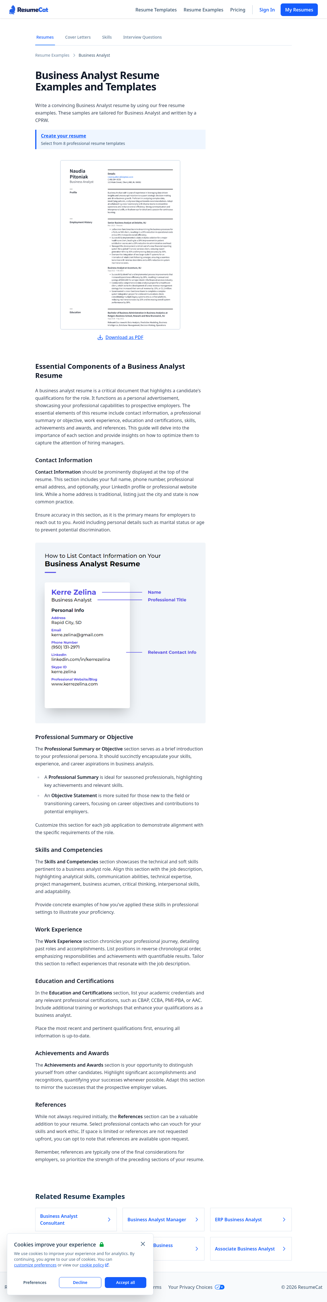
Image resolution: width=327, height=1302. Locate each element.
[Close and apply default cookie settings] (143, 1244)
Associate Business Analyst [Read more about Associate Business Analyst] (251, 1249)
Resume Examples (203, 10)
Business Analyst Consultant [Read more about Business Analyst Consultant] (76, 1219)
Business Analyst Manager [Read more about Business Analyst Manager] (163, 1219)
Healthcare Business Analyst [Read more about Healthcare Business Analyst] (163, 1248)
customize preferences (35, 1265)
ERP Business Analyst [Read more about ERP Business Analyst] (251, 1219)
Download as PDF (120, 337)
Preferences (34, 1282)
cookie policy (94, 1265)
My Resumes (299, 10)
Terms (154, 1287)
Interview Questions (142, 37)
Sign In (267, 10)
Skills (107, 37)
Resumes (45, 37)
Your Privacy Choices (196, 1287)
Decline (80, 1282)
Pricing (237, 10)
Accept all (125, 1282)
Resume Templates (156, 10)
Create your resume (63, 136)
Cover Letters (78, 37)
